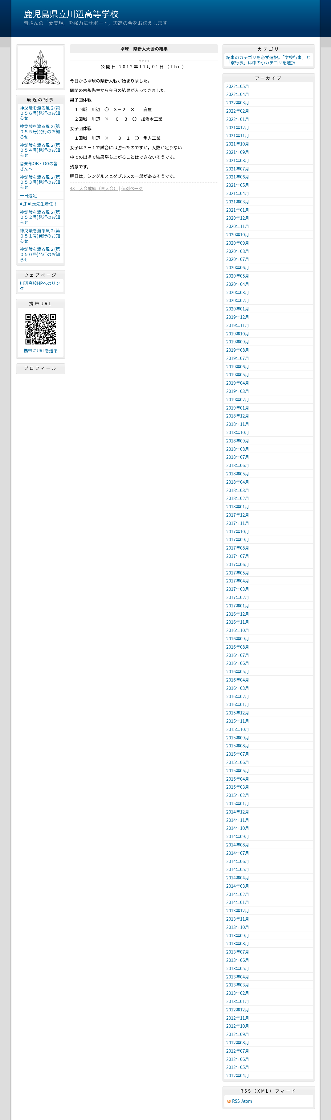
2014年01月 (237, 902)
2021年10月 (237, 144)
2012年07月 (237, 1051)
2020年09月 (237, 243)
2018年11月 (237, 424)
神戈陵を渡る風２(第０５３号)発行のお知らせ (40, 182)
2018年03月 (237, 490)
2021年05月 (237, 185)
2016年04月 (237, 680)
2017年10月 (237, 531)
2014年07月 (237, 853)
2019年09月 (237, 341)
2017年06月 (237, 564)
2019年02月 (237, 399)
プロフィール (40, 368)
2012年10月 (237, 1026)
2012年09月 (237, 1034)
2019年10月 (237, 333)
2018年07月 (237, 457)
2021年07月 (237, 169)
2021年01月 (237, 210)
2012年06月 (237, 1059)
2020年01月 (237, 309)
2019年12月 (237, 317)
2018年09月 (237, 441)
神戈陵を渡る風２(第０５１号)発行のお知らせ (40, 235)
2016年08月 (237, 647)
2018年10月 (237, 432)
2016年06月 (237, 663)
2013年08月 (237, 943)
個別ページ (132, 188)
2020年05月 (237, 276)
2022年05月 (237, 86)
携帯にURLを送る (41, 351)
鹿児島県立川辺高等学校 (71, 13)
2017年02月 (237, 597)
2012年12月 (237, 1009)
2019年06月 (237, 366)
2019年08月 (237, 350)
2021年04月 (237, 193)
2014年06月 (237, 861)
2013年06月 (237, 960)
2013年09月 (237, 935)
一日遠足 (28, 195)
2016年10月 (237, 630)
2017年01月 (237, 605)
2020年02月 (237, 300)
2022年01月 (237, 119)
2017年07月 (237, 556)
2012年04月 (237, 1075)
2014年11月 (237, 820)
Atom (246, 1101)
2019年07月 (237, 358)
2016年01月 (237, 704)
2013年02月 (237, 993)
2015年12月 (237, 713)
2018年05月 (237, 473)
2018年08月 (237, 449)
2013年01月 (237, 1001)
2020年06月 (237, 267)
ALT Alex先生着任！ (39, 204)
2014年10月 (237, 828)
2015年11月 (237, 721)
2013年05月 (237, 968)
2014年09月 (237, 836)
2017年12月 (237, 515)
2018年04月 (237, 482)
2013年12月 (237, 910)
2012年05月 (237, 1067)
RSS (236, 1101)
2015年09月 (237, 737)
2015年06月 (237, 762)
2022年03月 (237, 102)
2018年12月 (237, 416)
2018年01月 (237, 506)
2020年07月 (237, 259)
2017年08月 (237, 548)
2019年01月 (237, 408)
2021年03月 (237, 201)
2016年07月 (237, 655)
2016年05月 (237, 671)
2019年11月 (237, 325)
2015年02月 (237, 795)
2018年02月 (237, 498)
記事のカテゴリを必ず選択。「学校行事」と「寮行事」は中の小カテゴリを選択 (268, 60)
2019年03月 (237, 391)
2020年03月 (237, 292)
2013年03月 (237, 985)
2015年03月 (237, 787)
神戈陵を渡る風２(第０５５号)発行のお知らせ (40, 131)
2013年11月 (237, 919)
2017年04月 (237, 581)
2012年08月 (237, 1042)
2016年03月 (237, 688)
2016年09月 (237, 638)
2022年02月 (237, 111)
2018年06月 (237, 465)
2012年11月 (237, 1018)
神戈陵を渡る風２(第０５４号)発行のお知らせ (40, 150)
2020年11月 (237, 226)
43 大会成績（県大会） (94, 188)
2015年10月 (237, 729)
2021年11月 (237, 135)
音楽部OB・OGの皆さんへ (39, 166)
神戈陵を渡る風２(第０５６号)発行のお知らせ (40, 113)
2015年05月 (237, 770)
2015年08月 (237, 745)
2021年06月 (237, 177)
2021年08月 (237, 160)
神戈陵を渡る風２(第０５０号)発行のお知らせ (40, 254)
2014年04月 (237, 877)
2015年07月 (237, 754)
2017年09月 (237, 539)
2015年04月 (237, 779)
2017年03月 (237, 589)
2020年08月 (237, 251)
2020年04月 (237, 284)
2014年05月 (237, 869)
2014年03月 (237, 886)
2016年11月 (237, 622)
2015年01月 (237, 803)
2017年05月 (237, 573)
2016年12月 (237, 614)
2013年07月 (237, 952)
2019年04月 (237, 383)
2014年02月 (237, 894)
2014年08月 (237, 845)
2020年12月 (237, 218)
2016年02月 (237, 696)
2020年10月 (237, 234)
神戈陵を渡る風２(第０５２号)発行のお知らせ (40, 217)
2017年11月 (237, 523)
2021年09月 (237, 152)
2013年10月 (237, 927)
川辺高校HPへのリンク (40, 285)
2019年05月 (237, 374)
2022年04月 (237, 94)
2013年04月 (237, 977)
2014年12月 (237, 812)
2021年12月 (237, 127)
